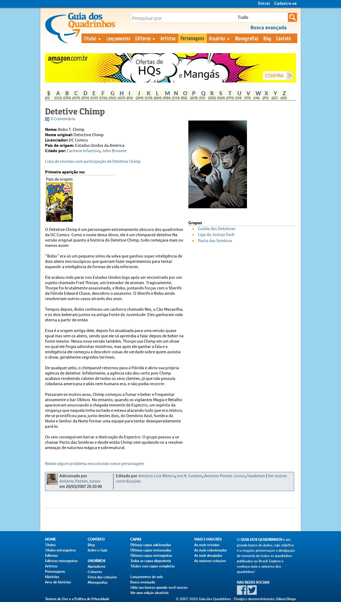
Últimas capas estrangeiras (151, 555)
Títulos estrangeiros (60, 550)
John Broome (114, 150)
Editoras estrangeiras (61, 561)
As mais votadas (207, 545)
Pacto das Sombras (215, 240)
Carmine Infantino (83, 150)
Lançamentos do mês (146, 577)
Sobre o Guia (97, 550)
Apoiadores (96, 566)
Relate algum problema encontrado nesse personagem (94, 463)
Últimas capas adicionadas (150, 545)
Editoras (145, 38)
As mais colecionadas (210, 550)
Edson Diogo (286, 599)
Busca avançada (142, 582)
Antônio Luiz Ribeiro (156, 476)
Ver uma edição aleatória (149, 593)
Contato (283, 38)
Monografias (247, 38)
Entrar (264, 3)
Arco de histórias (58, 582)
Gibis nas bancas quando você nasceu (158, 587)
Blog (267, 38)
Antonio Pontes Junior (80, 481)
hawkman (256, 476)
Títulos (93, 38)
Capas (135, 539)
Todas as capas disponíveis (150, 561)
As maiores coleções (210, 561)
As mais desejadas (208, 555)
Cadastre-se (285, 3)
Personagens (192, 38)
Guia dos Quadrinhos (261, 540)
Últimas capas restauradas (150, 550)
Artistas (168, 38)
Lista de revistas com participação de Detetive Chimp (93, 161)
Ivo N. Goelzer (189, 476)
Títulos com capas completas (152, 566)
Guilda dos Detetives (217, 228)
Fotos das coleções (102, 577)
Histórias (52, 577)
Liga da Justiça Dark (216, 234)
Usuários (219, 38)
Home (50, 539)
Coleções (95, 572)
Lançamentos (119, 38)
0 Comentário (63, 119)
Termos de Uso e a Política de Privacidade (77, 599)
